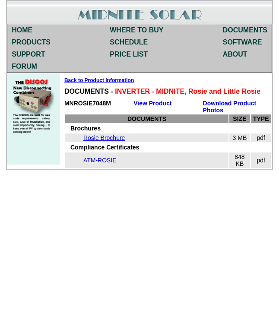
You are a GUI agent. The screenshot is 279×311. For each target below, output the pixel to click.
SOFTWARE (242, 42)
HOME (22, 30)
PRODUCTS (31, 42)
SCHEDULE (129, 42)
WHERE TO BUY (136, 30)
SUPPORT (28, 54)
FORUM (24, 66)
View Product (152, 103)
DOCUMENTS (245, 30)
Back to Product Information (99, 80)
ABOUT (235, 54)
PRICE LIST (129, 54)
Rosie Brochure (104, 137)
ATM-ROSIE (100, 160)
